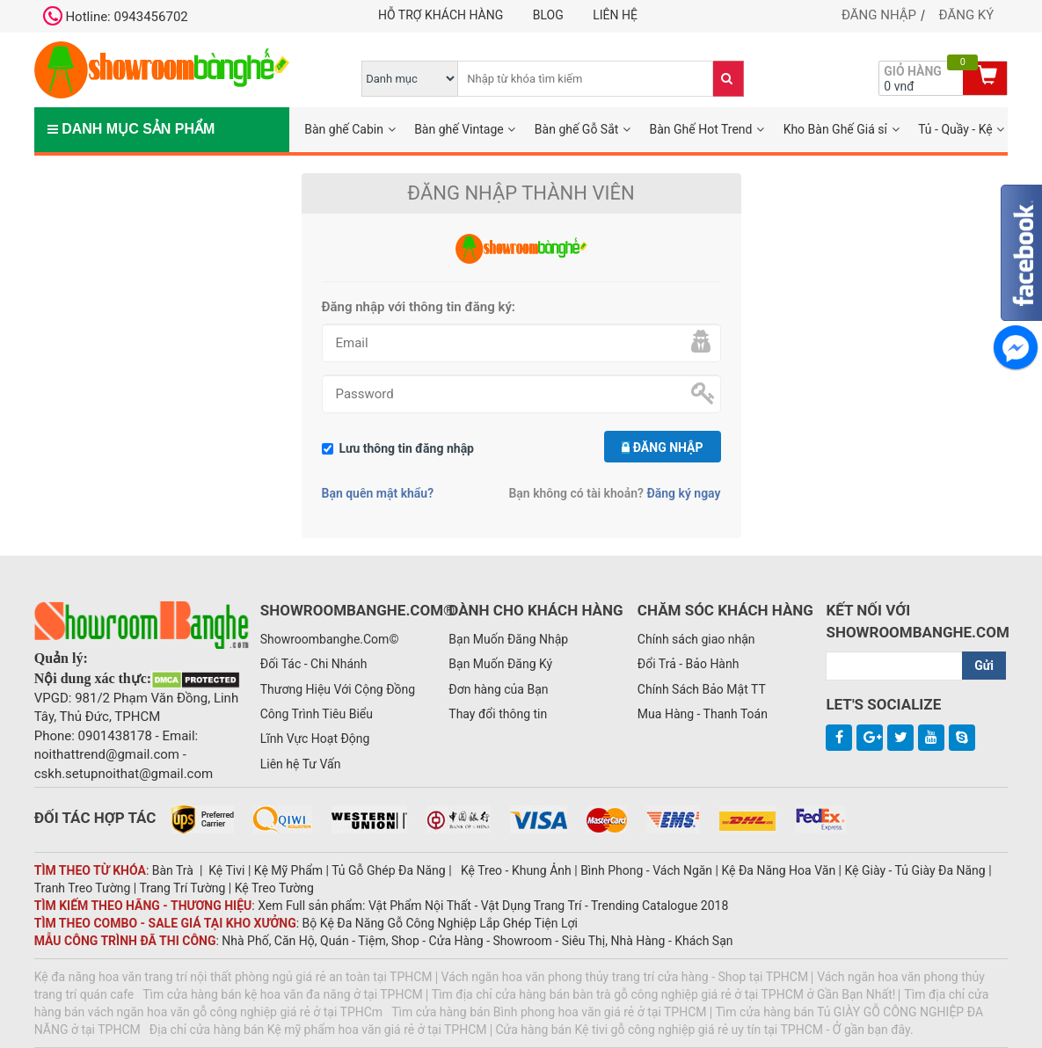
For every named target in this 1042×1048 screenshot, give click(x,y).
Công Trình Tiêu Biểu (316, 714)
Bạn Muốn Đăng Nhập (508, 639)
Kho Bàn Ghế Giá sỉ (835, 129)
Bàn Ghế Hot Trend (701, 129)
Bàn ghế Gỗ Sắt (577, 129)
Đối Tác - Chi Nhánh (314, 664)
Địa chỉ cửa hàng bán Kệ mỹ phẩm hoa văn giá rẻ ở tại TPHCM (318, 1030)
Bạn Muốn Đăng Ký (500, 664)
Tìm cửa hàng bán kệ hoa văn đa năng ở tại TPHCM (282, 994)
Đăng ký (967, 15)
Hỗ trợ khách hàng (440, 15)
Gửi (984, 666)
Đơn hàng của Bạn (498, 689)
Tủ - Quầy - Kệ (955, 129)
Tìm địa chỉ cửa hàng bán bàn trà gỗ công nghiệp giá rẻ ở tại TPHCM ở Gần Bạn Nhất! (664, 994)
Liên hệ (615, 15)
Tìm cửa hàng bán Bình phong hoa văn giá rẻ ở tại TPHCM (548, 1012)
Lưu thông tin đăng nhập (407, 448)
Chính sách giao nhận (696, 639)
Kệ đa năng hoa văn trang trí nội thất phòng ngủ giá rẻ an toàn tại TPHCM (233, 977)
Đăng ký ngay (683, 493)
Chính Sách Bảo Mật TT (702, 689)
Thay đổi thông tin (497, 714)
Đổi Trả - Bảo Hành (689, 664)
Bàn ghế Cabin (343, 129)
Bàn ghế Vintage (459, 129)
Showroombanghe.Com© (329, 639)
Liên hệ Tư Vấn (300, 764)
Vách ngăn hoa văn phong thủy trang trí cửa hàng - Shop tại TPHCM (625, 977)
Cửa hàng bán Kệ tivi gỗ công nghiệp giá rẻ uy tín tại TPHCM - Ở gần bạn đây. (705, 1030)
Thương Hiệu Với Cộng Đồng (337, 689)
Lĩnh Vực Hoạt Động (315, 738)
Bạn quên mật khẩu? (378, 493)
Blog (548, 15)
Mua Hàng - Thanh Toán (703, 714)
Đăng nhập (879, 15)
